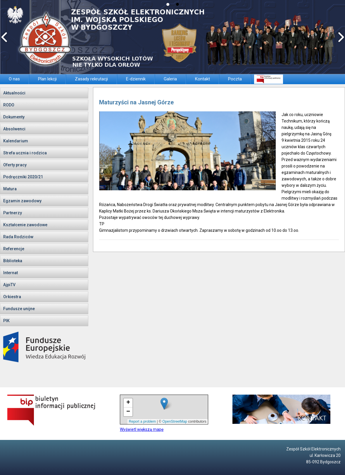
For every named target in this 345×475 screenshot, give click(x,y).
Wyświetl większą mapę (141, 429)
